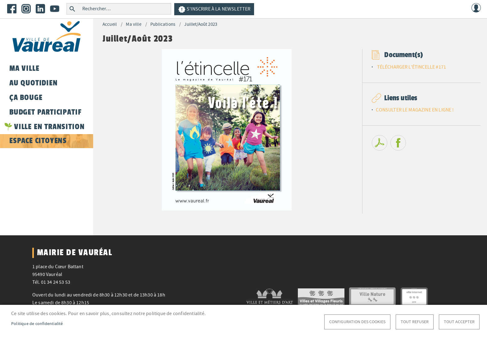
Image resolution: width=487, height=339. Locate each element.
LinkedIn (40, 8)
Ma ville (133, 24)
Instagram (26, 8)
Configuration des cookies (357, 321)
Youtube (54, 8)
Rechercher (72, 8)
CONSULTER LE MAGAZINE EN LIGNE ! (415, 110)
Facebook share (398, 143)
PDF (379, 143)
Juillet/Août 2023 (200, 24)
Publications (162, 24)
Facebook (11, 8)
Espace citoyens (38, 140)
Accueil (109, 24)
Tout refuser (415, 321)
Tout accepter (459, 321)
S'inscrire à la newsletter (214, 9)
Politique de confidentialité (37, 323)
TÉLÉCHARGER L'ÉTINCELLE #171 (411, 67)
